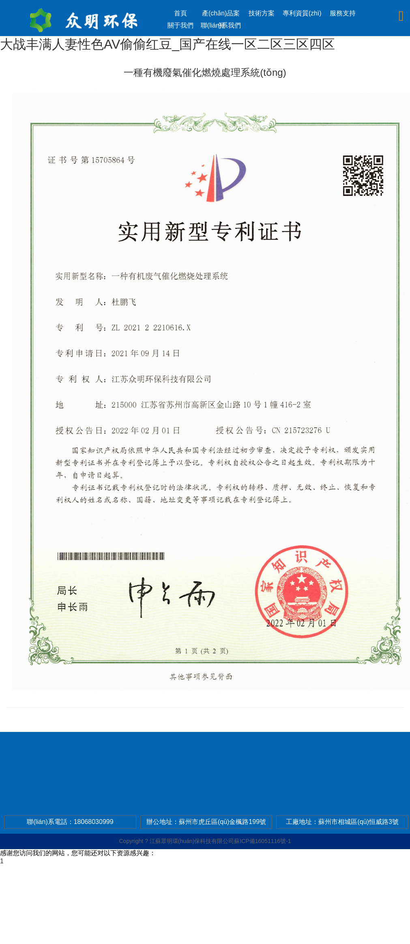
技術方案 (262, 13)
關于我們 (180, 25)
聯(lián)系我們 (221, 25)
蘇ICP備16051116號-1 (262, 841)
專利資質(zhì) (302, 13)
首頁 (180, 13)
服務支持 (343, 13)
